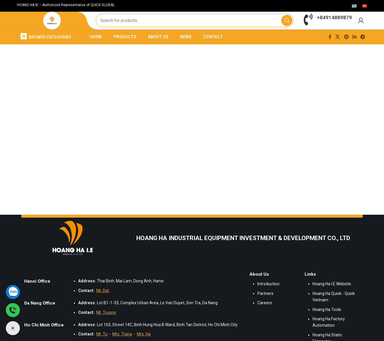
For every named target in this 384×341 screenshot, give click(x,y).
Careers (264, 316)
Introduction (268, 297)
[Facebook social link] (330, 50)
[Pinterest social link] (346, 50)
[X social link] (338, 50)
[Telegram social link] (363, 50)
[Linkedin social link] (354, 50)
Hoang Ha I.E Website (332, 297)
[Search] (195, 27)
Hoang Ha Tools (327, 322)
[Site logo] (52, 27)
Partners (265, 306)
